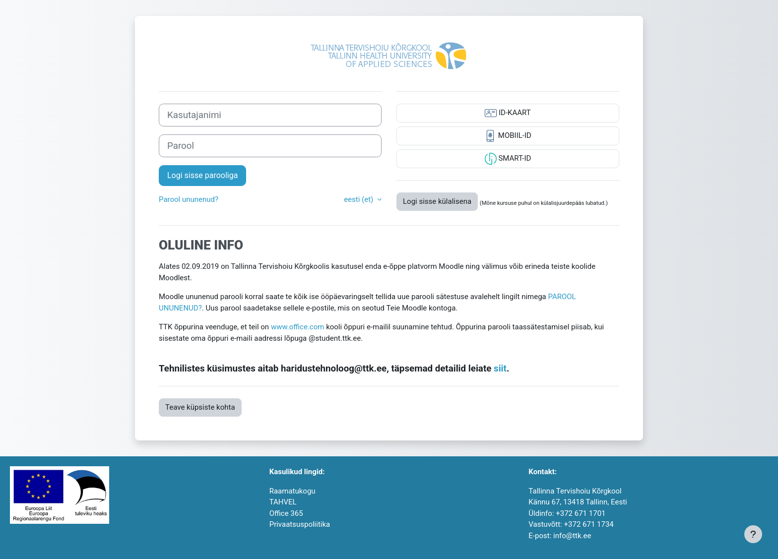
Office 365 (286, 513)
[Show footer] (753, 534)
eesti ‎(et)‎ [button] (359, 199)
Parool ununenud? (188, 199)
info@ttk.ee (572, 535)
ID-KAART (507, 113)
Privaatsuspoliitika (299, 524)
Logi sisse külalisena (437, 201)
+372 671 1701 (580, 513)
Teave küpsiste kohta (200, 407)
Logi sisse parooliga (202, 175)
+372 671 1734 (589, 524)
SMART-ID (508, 159)
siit (500, 368)
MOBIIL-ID (507, 136)
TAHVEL (283, 501)
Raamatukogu (292, 491)
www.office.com (297, 326)
